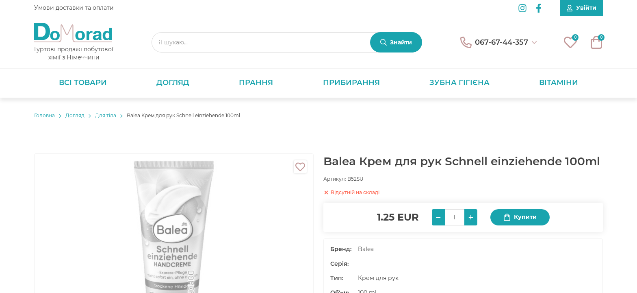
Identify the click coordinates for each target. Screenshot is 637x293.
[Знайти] (396, 42)
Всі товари (83, 82)
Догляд (172, 82)
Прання (256, 82)
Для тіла (105, 115)
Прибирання (351, 82)
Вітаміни (558, 82)
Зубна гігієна (459, 82)
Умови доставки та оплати (74, 7)
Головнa (44, 115)
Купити (520, 217)
